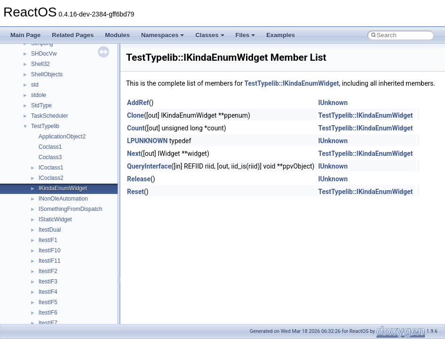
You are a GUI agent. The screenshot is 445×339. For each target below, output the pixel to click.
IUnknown (333, 102)
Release (139, 179)
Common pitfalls (36, 92)
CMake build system (41, 81)
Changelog (29, 60)
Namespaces (162, 35)
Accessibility (46, 268)
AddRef (138, 102)
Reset (135, 191)
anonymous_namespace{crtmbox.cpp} (79, 309)
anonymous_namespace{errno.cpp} (75, 319)
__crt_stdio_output (54, 247)
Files (245, 35)
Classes (209, 35)
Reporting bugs (35, 112)
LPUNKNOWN (147, 141)
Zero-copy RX (33, 123)
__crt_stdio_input (52, 237)
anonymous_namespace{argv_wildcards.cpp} (87, 288)
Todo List (27, 174)
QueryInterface (149, 166)
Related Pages (73, 35)
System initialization (40, 133)
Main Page (25, 35)
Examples (280, 35)
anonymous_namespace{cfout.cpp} (75, 299)
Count (136, 128)
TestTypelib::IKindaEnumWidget (291, 83)
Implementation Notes (43, 164)
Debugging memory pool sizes (54, 102)
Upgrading (29, 50)
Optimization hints (38, 154)
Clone (135, 115)
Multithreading (33, 143)
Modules (117, 35)
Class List (36, 226)
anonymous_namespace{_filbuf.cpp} (76, 278)
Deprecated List (36, 185)
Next (134, 153)
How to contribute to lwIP (47, 71)
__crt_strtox (46, 257)
